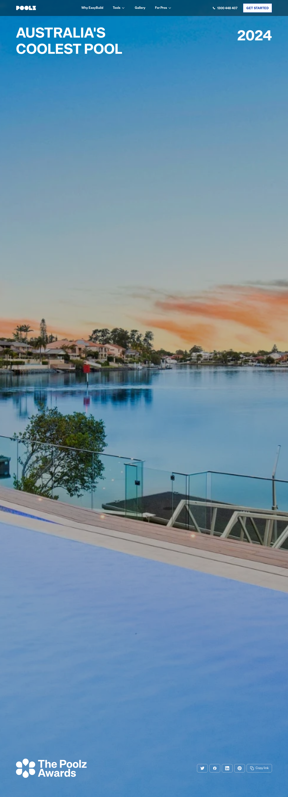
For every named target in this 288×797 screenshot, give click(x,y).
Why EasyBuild (92, 8)
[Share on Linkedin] (227, 768)
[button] (119, 8)
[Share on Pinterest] (239, 768)
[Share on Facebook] (214, 768)
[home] (26, 8)
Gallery (140, 8)
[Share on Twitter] (202, 768)
